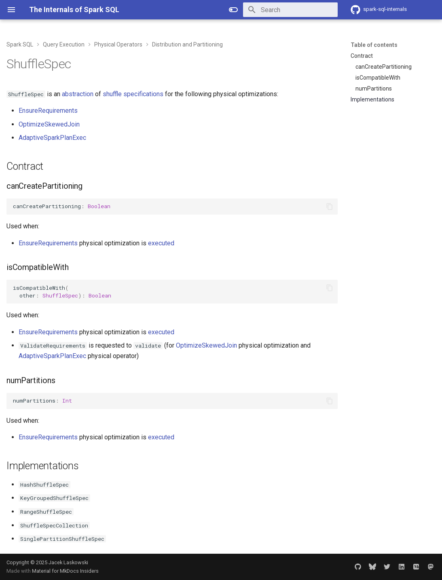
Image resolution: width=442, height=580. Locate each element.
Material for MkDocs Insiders (65, 571)
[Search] (290, 9)
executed (161, 243)
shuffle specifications (133, 94)
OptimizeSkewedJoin (49, 124)
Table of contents (374, 45)
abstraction (77, 94)
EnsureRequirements (48, 110)
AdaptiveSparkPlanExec (52, 137)
